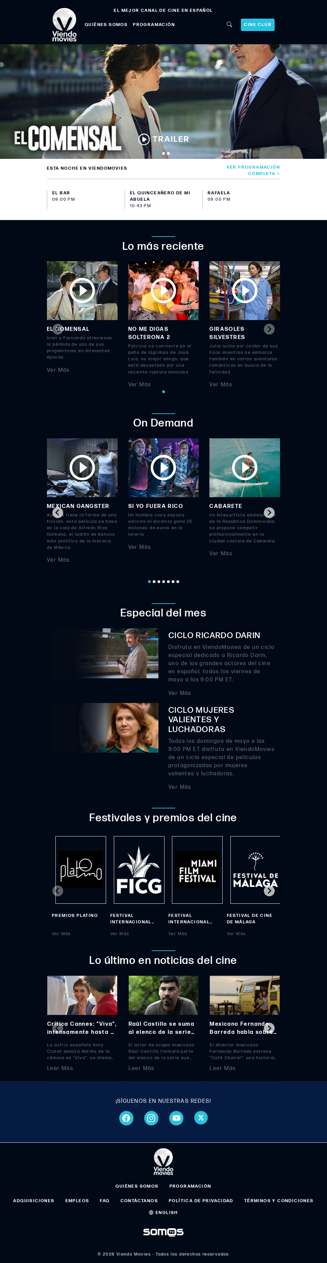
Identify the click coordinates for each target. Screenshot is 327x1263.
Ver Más (58, 370)
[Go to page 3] (158, 581)
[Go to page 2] (154, 581)
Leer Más (60, 1068)
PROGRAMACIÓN (154, 24)
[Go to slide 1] (158, 153)
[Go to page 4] (163, 581)
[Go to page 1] (163, 391)
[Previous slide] (57, 329)
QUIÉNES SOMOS (106, 24)
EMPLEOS (78, 1201)
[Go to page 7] (177, 581)
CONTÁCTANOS (139, 1201)
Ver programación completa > (253, 170)
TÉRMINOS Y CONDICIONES (279, 1201)
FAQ (104, 1201)
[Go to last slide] (57, 512)
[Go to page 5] (168, 581)
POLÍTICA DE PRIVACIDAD (201, 1201)
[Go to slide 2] (163, 153)
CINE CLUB (258, 24)
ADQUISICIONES (33, 1201)
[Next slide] (269, 329)
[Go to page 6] (173, 581)
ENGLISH (163, 1212)
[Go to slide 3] (168, 153)
